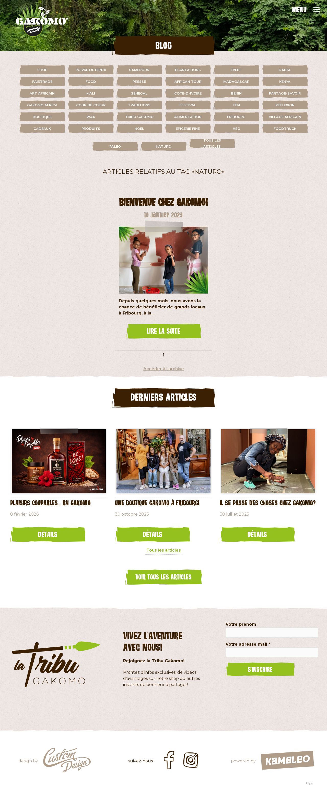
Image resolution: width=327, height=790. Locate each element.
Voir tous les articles (163, 576)
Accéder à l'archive (163, 368)
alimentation (188, 117)
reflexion (285, 105)
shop (42, 70)
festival (187, 105)
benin (236, 93)
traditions (139, 105)
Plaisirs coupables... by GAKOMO (50, 502)
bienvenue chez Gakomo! (163, 202)
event (236, 70)
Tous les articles (212, 143)
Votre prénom (241, 624)
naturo (163, 146)
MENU (299, 9)
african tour (187, 81)
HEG (236, 128)
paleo (115, 146)
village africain (285, 117)
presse (139, 81)
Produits (90, 128)
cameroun (139, 70)
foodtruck (285, 128)
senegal (139, 93)
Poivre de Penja (90, 70)
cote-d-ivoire (188, 93)
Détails (47, 534)
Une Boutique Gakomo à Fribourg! (157, 502)
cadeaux (42, 128)
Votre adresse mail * (248, 644)
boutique (42, 117)
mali (90, 93)
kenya (284, 81)
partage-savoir (285, 93)
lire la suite (163, 331)
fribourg (236, 117)
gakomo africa (42, 105)
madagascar (236, 81)
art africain (42, 93)
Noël (139, 128)
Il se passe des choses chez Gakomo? (268, 502)
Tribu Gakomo (139, 117)
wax (90, 117)
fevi (236, 105)
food (91, 81)
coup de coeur (91, 105)
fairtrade (42, 81)
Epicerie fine (188, 128)
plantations (188, 70)
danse (285, 70)
